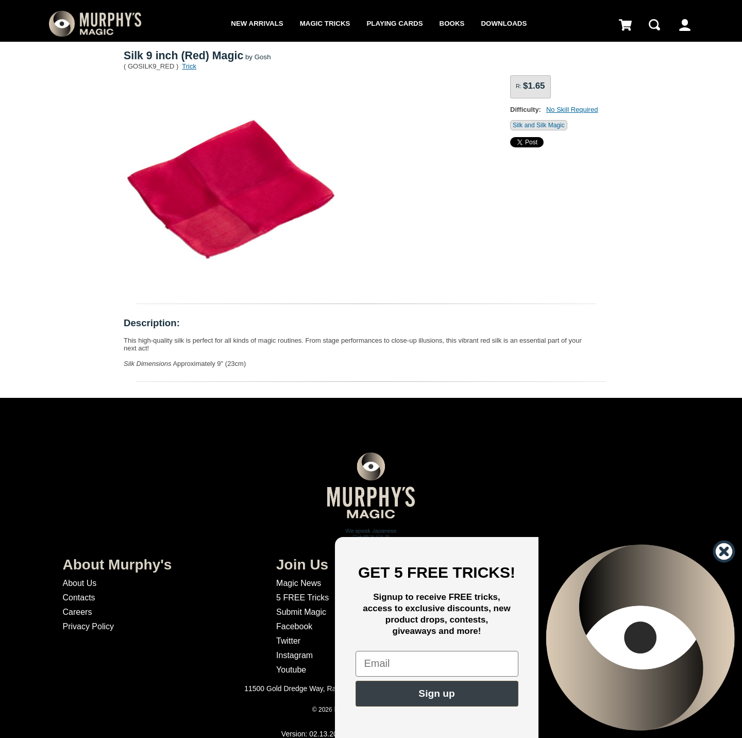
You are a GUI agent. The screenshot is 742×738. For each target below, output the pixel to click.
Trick (189, 66)
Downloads (504, 23)
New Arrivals (257, 23)
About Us (79, 583)
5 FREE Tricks (302, 597)
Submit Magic (301, 612)
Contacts (78, 597)
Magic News (298, 583)
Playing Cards (394, 23)
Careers (77, 612)
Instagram (294, 655)
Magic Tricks (325, 23)
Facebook (294, 626)
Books (452, 23)
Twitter (288, 640)
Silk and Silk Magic (539, 125)
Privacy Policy (88, 626)
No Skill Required (572, 109)
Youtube (291, 669)
